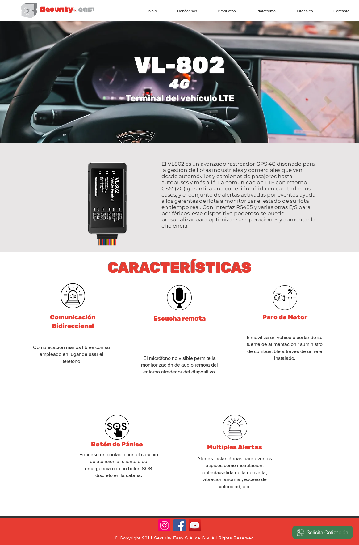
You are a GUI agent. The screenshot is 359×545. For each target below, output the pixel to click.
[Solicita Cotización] (322, 532)
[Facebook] (179, 525)
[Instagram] (164, 525)
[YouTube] (195, 525)
